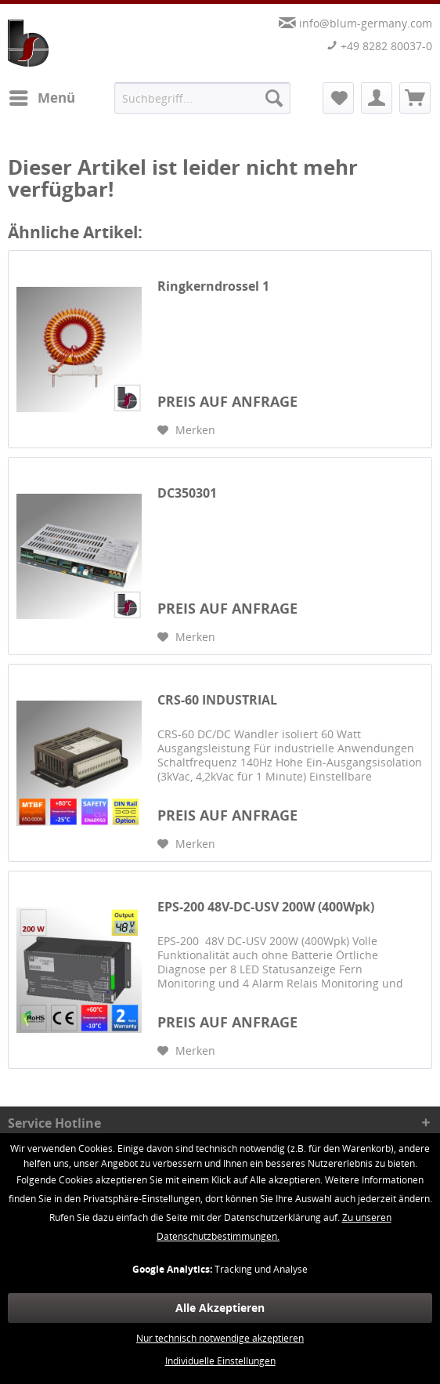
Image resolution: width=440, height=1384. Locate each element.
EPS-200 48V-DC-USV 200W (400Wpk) (265, 907)
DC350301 (187, 493)
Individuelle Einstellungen (220, 1361)
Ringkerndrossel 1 (213, 286)
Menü (42, 96)
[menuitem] (41, 98)
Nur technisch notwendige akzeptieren (220, 1338)
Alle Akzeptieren (220, 1307)
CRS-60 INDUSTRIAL (217, 700)
